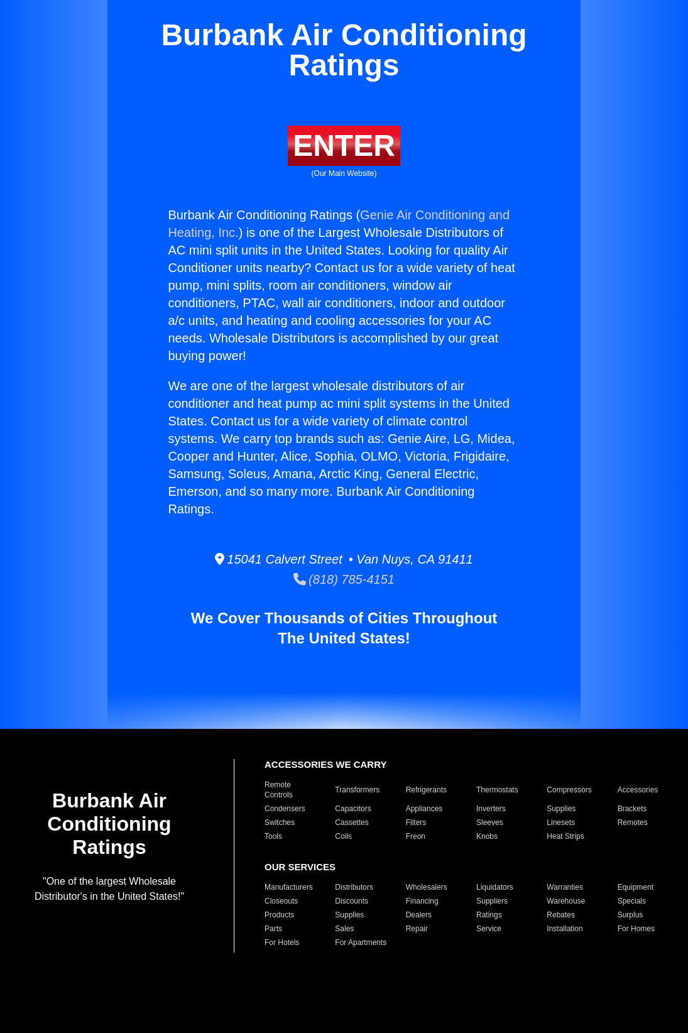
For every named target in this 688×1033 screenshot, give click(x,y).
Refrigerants (426, 789)
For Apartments (360, 942)
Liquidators (494, 887)
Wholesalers (426, 887)
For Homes (636, 928)
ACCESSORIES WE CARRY (325, 764)
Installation (564, 928)
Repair (417, 928)
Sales (344, 928)
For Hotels (282, 942)
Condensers (285, 808)
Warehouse (566, 901)
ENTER (344, 145)
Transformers (357, 789)
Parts (273, 928)
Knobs (487, 836)
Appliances (424, 808)
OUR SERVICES (300, 866)
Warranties (565, 887)
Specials (632, 901)
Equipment (635, 887)
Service (488, 928)
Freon (415, 836)
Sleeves (489, 822)
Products (279, 914)
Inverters (491, 808)
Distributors (354, 887)
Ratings (489, 914)
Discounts (351, 901)
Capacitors (353, 808)
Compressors (569, 789)
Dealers (419, 914)
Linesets (561, 822)
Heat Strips (565, 836)
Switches (280, 822)
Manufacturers (289, 887)
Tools (273, 836)
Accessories (638, 789)
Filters (416, 822)
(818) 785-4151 (344, 579)
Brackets (632, 808)
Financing (422, 901)
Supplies (561, 808)
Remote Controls (279, 789)
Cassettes (351, 822)
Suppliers (492, 901)
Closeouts (281, 901)
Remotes (633, 822)
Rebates (561, 914)
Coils (343, 836)
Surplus (630, 914)
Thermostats (497, 789)
